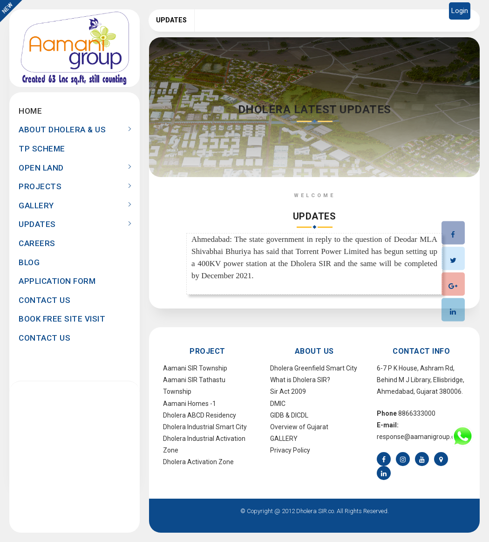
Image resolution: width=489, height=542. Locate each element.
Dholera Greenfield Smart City (313, 368)
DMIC (277, 403)
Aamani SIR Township (195, 368)
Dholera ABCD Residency (199, 415)
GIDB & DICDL (289, 415)
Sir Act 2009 (288, 391)
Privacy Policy (290, 450)
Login (459, 11)
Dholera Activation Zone (198, 462)
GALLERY (284, 438)
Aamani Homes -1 (189, 403)
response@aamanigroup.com (420, 436)
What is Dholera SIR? (300, 380)
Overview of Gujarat (299, 427)
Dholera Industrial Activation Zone (204, 444)
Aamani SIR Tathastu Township (194, 385)
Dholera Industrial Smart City (205, 427)
